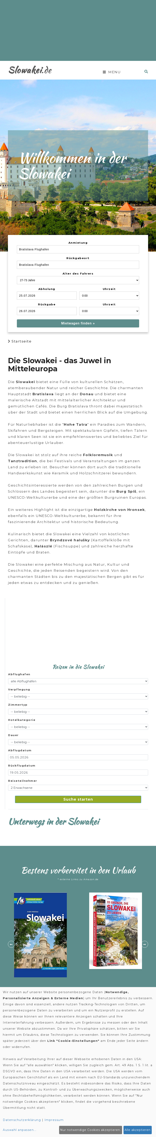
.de (30, 70)
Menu (112, 72)
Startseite (21, 341)
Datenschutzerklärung (22, 1120)
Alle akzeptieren (138, 1130)
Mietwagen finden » (78, 323)
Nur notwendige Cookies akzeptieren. (90, 1130)
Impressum (54, 1120)
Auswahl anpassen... (20, 1130)
